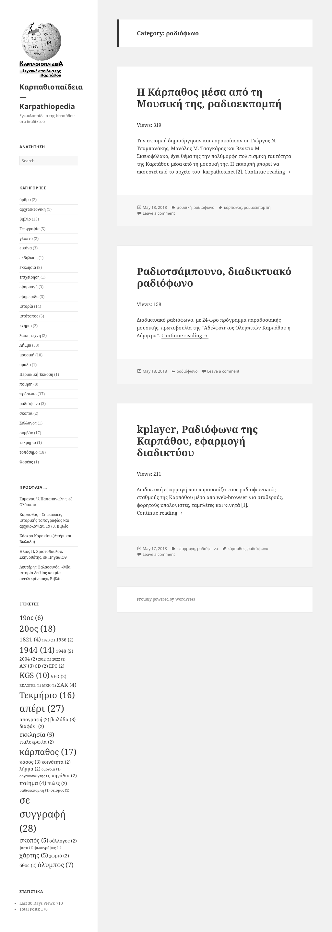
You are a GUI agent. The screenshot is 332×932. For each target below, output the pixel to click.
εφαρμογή (28, 287)
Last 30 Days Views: (37, 903)
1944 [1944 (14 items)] (37, 649)
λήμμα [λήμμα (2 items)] (30, 769)
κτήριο (25, 326)
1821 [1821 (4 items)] (30, 639)
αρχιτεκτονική (32, 209)
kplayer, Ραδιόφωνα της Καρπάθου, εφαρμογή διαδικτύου (197, 440)
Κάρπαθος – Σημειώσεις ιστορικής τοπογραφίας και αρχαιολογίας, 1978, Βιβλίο (44, 520)
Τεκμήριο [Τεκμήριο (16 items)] (47, 695)
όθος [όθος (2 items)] (28, 865)
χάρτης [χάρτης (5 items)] (33, 855)
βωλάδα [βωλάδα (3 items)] (63, 719)
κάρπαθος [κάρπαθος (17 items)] (48, 752)
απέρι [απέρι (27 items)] (41, 708)
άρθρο (25, 199)
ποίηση (25, 384)
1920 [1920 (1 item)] (48, 640)
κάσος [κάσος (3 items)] (30, 761)
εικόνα (25, 248)
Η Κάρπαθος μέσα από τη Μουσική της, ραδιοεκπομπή (209, 97)
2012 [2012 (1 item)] (44, 659)
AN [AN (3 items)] (26, 665)
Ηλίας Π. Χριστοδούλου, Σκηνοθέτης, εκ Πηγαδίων (43, 554)
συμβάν (26, 433)
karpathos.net (219, 171)
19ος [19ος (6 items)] (31, 617)
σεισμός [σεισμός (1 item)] (60, 790)
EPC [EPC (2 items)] (57, 666)
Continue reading (267, 171)
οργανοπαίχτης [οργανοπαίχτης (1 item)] (35, 776)
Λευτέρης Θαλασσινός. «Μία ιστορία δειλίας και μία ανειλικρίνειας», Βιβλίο (44, 572)
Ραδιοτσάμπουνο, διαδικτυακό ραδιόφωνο (214, 277)
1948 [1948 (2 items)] (64, 651)
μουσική (26, 355)
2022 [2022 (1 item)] (58, 659)
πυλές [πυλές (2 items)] (57, 783)
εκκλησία (27, 267)
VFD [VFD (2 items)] (58, 676)
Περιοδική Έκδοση (36, 374)
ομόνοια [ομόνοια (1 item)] (51, 769)
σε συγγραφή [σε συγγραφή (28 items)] (42, 814)
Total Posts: (30, 909)
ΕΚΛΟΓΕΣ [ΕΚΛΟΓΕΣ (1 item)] (30, 685)
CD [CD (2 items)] (41, 666)
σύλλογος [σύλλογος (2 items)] (63, 841)
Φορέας (26, 462)
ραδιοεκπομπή (257, 207)
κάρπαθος (233, 207)
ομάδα (25, 364)
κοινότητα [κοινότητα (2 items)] (56, 762)
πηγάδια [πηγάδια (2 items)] (64, 776)
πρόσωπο (28, 394)
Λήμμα (25, 345)
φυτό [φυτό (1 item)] (26, 847)
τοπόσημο (28, 452)
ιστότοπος (28, 316)
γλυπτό (26, 238)
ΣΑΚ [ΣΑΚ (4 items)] (67, 684)
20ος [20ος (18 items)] (37, 628)
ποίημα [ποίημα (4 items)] (32, 783)
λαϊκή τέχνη (30, 335)
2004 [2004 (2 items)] (28, 659)
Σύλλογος (28, 423)
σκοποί (25, 413)
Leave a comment (159, 213)
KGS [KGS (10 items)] (34, 675)
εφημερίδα (29, 296)
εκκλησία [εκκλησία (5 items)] (36, 734)
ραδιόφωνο (29, 403)
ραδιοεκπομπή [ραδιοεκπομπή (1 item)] (34, 790)
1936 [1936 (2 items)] (65, 640)
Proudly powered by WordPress (166, 599)
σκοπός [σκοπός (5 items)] (33, 840)
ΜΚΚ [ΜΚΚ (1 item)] (49, 685)
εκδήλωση (28, 257)
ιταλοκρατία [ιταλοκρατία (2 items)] (36, 742)
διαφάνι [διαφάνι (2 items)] (31, 726)
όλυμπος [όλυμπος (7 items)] (56, 864)
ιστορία (26, 306)
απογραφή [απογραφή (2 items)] (34, 720)
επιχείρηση (29, 277)
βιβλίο (25, 219)
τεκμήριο (27, 442)
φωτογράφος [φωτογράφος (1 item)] (47, 847)
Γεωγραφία (29, 229)
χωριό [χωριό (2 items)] (59, 856)
